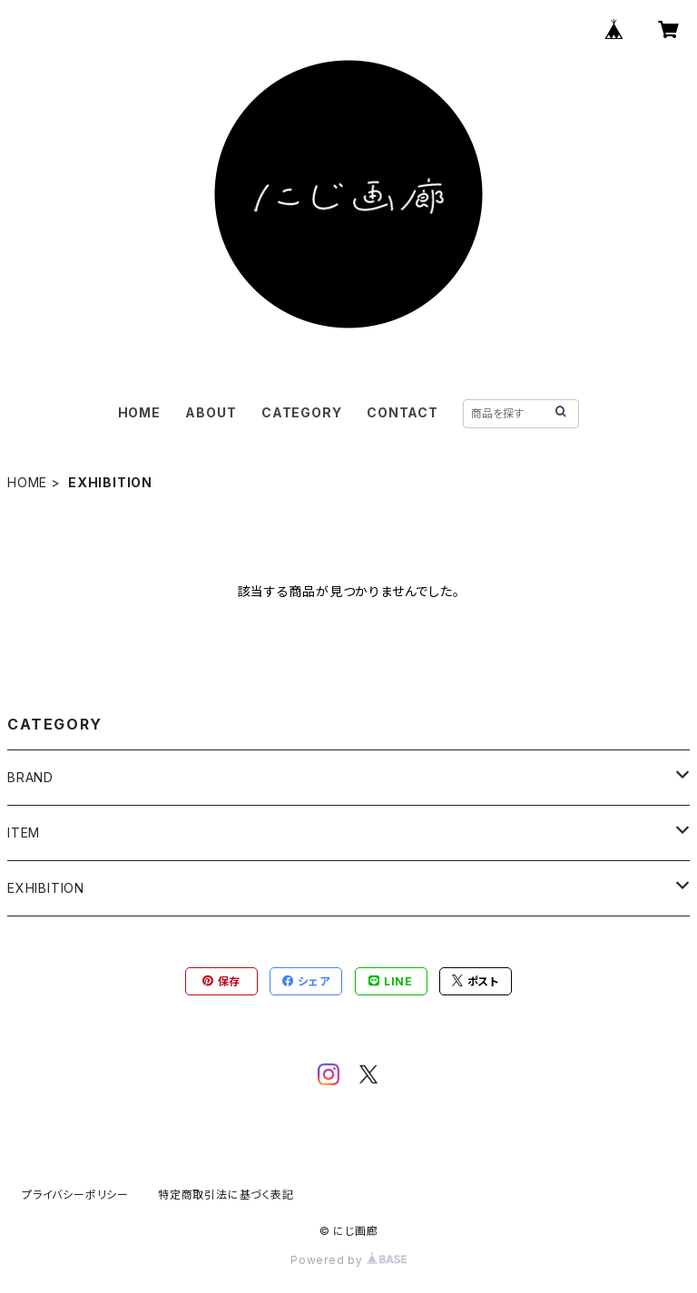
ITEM (23, 832)
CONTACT (402, 412)
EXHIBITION (45, 888)
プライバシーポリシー (75, 1194)
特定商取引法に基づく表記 (226, 1194)
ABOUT (210, 412)
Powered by (348, 1260)
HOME (139, 412)
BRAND (30, 777)
